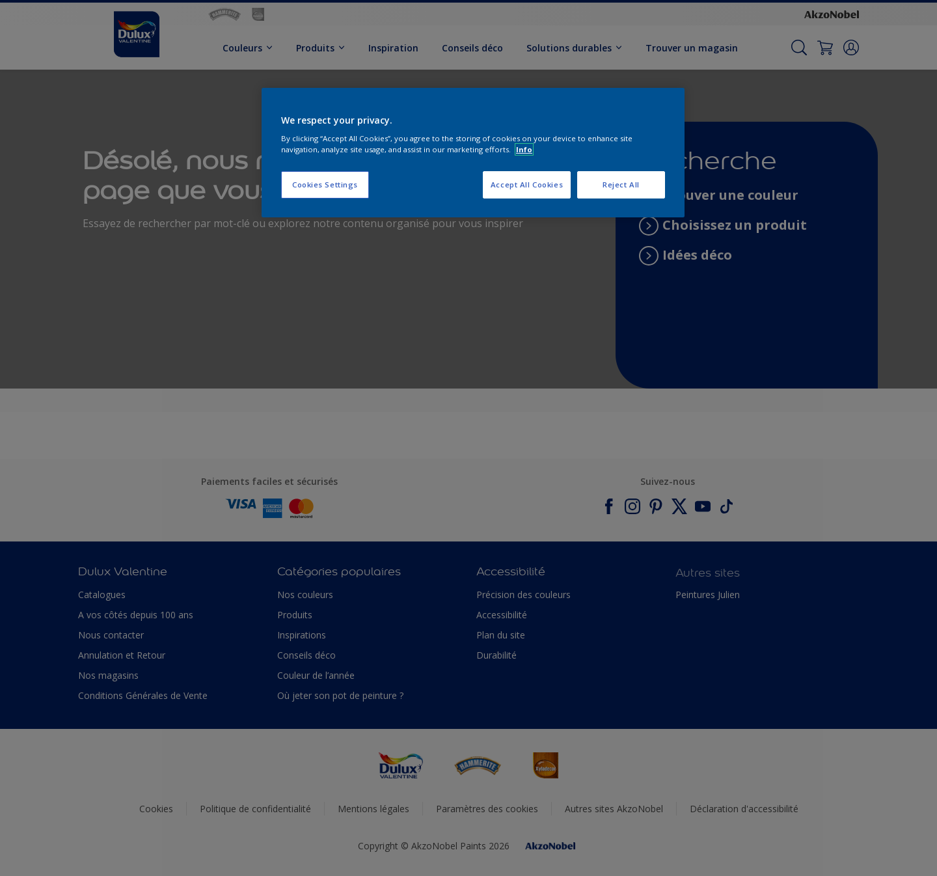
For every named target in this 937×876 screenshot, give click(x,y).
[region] (473, 153)
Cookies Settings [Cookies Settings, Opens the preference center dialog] (325, 184)
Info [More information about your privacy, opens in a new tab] (524, 149)
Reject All (621, 184)
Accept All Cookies (527, 184)
